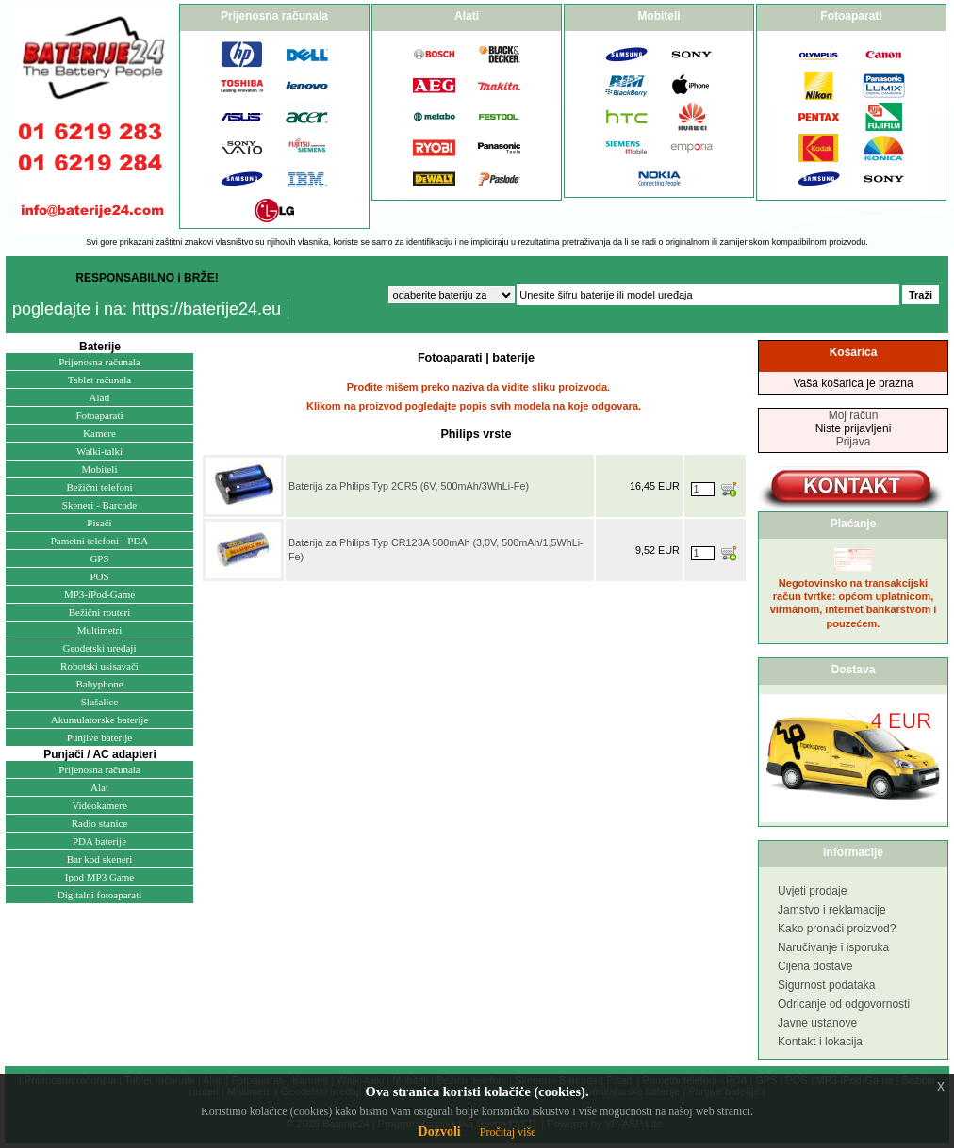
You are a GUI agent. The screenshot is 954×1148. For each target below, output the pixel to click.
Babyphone (99, 683)
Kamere (99, 433)
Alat (99, 787)
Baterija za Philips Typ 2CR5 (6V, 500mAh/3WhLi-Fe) (408, 486)
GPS (99, 558)
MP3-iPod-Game (99, 594)
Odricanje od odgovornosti (844, 1004)
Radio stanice (100, 823)
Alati (100, 397)
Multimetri (100, 630)
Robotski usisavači (99, 665)
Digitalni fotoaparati (100, 894)
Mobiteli (100, 469)
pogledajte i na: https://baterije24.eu (146, 308)
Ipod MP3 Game (99, 876)
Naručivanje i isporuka (833, 947)
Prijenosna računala (99, 361)
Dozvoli (440, 1131)
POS (99, 576)
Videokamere (99, 805)
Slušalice (100, 701)
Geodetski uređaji (100, 648)
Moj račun (854, 415)
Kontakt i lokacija (820, 1041)
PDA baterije (99, 841)
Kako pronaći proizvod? (837, 928)
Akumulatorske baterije (100, 719)
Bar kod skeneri (100, 859)
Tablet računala (99, 379)
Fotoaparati (99, 415)
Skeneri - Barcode (99, 504)
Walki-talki (99, 451)
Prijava (853, 441)
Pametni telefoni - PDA (100, 540)
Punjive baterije (99, 737)
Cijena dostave (815, 966)
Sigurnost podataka (826, 985)
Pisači (99, 522)
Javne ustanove (817, 1022)
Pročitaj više (508, 1132)
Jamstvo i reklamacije (832, 909)
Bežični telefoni (100, 487)
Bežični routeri (100, 612)
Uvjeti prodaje (812, 890)
